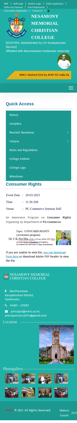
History (13, 115)
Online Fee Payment (13, 7)
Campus (38, 141)
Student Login (34, 3)
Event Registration (36, 7)
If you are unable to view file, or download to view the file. (37, 256)
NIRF (6, 3)
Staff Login (18, 3)
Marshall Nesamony (38, 132)
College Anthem (19, 159)
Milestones (16, 176)
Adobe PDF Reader (47, 256)
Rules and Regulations (23, 150)
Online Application (55, 3)
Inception (15, 123)
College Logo (17, 167)
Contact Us (37, 10)
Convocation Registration (15, 10)
